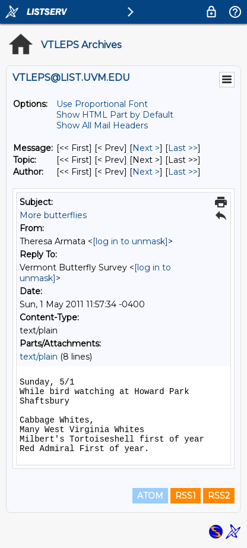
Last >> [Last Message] (183, 148)
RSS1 (185, 495)
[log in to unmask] (130, 241)
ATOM (150, 495)
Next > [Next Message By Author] (146, 171)
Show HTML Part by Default (114, 114)
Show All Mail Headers (102, 125)
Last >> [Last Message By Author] (183, 171)
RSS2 (219, 495)
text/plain (39, 356)
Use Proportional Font (102, 104)
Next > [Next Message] (146, 148)
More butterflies (53, 215)
